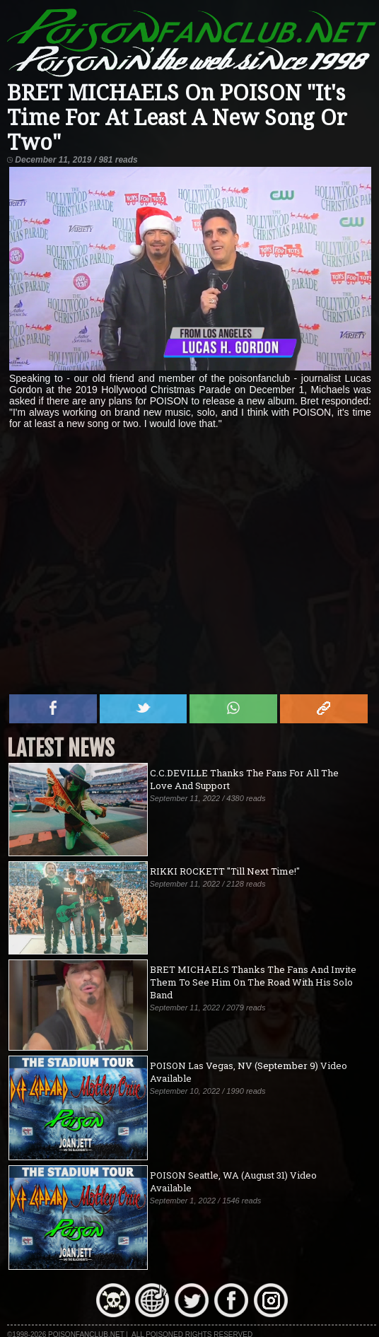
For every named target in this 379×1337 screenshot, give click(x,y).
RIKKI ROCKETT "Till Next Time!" (225, 871)
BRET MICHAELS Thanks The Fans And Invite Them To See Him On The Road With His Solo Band (253, 982)
